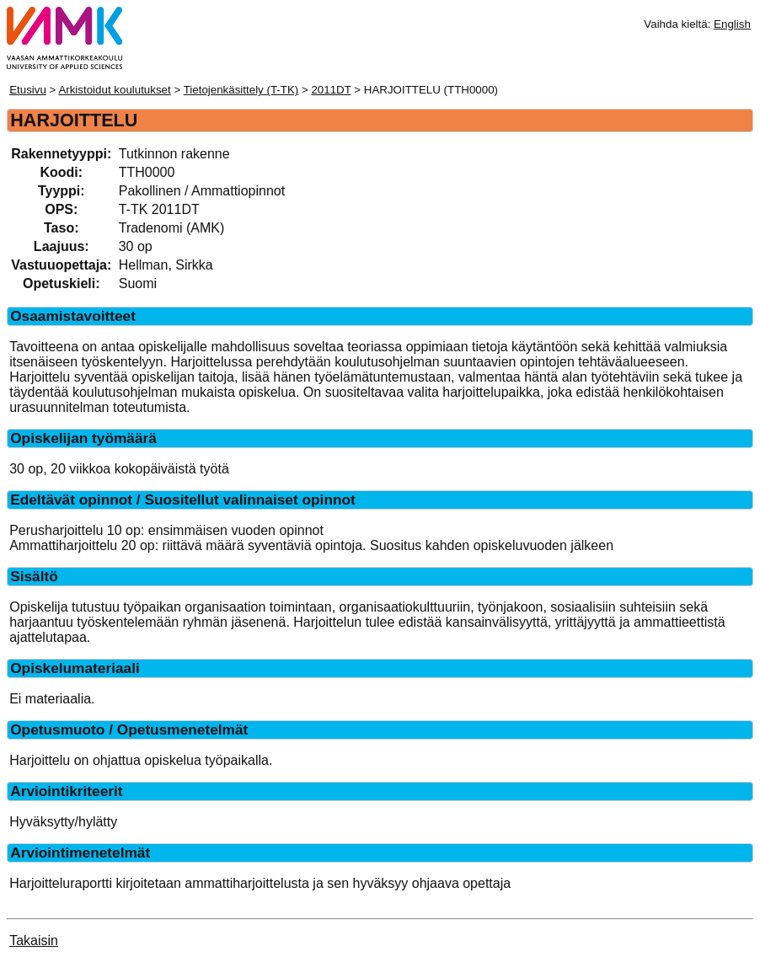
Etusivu (27, 89)
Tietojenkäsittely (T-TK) (241, 89)
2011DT (331, 89)
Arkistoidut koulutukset (114, 89)
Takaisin (33, 940)
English (732, 24)
